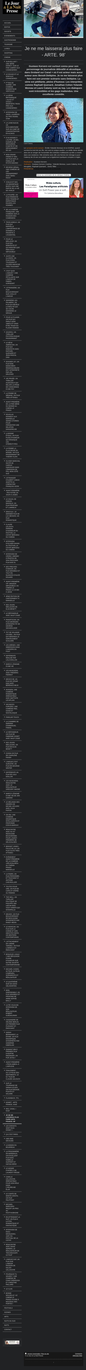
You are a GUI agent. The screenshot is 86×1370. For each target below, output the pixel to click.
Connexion (78, 1353)
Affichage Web (77, 1355)
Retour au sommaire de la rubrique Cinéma (52, 175)
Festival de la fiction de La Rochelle (47, 169)
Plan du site (45, 1354)
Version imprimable (32, 1354)
